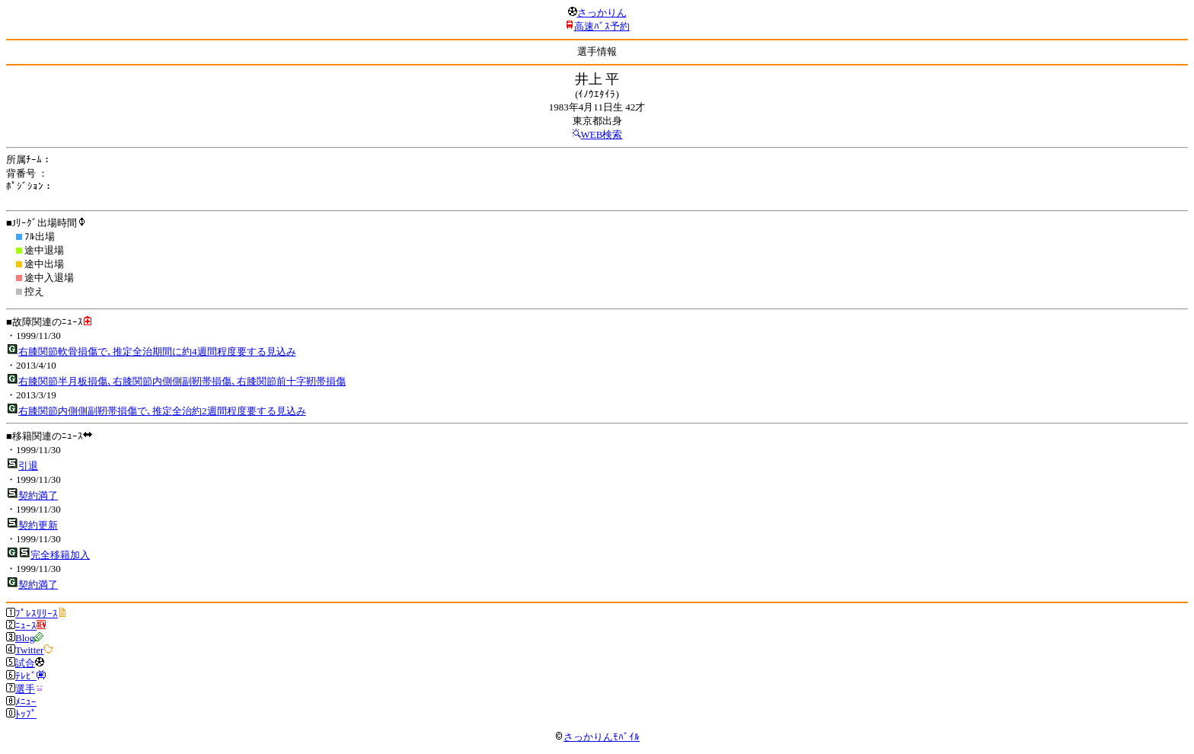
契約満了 (38, 495)
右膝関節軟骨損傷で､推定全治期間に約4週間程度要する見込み (157, 351)
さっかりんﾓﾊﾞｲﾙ (597, 737)
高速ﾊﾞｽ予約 (602, 26)
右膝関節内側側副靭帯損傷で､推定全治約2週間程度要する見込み (162, 411)
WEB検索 (602, 134)
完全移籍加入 (60, 555)
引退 (28, 465)
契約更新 (38, 525)
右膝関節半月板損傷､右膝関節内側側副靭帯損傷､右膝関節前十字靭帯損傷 (182, 381)
